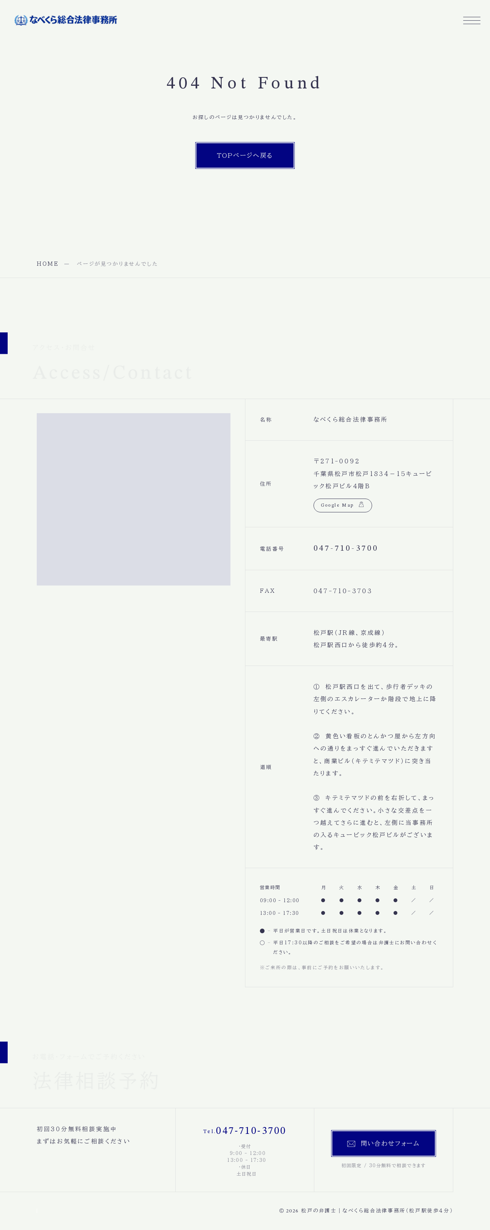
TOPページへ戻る (245, 155)
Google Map (337, 505)
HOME (48, 264)
